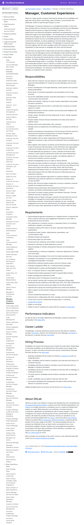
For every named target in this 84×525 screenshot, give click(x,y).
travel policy (71, 307)
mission (27, 407)
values (52, 418)
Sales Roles (47, 9)
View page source (32, 452)
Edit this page (47, 452)
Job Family (35, 333)
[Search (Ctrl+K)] (10, 8)
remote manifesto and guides (45, 438)
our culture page (33, 432)
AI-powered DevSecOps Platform (36, 405)
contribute (61, 452)
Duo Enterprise (46, 420)
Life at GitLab (72, 418)
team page (45, 352)
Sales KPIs (41, 320)
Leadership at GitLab (35, 302)
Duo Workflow (59, 420)
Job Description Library (33, 9)
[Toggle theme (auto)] (80, 2)
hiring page (67, 387)
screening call (65, 356)
